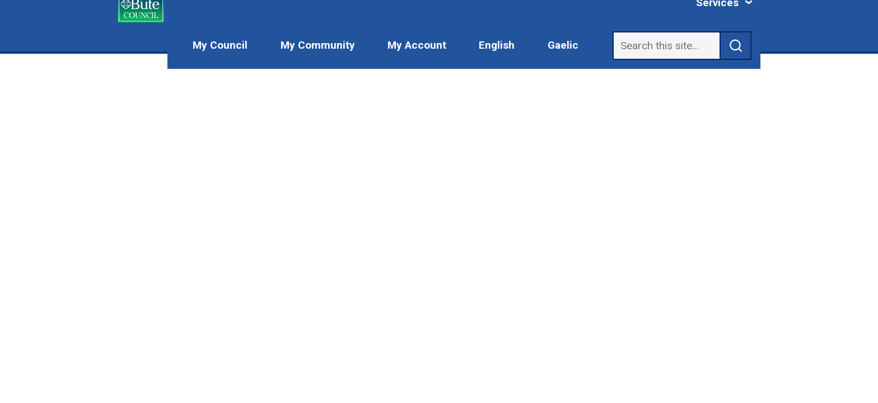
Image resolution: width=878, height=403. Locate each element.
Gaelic (563, 45)
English (497, 45)
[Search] (666, 45)
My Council (220, 45)
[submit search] (735, 45)
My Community (318, 45)
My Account (416, 45)
